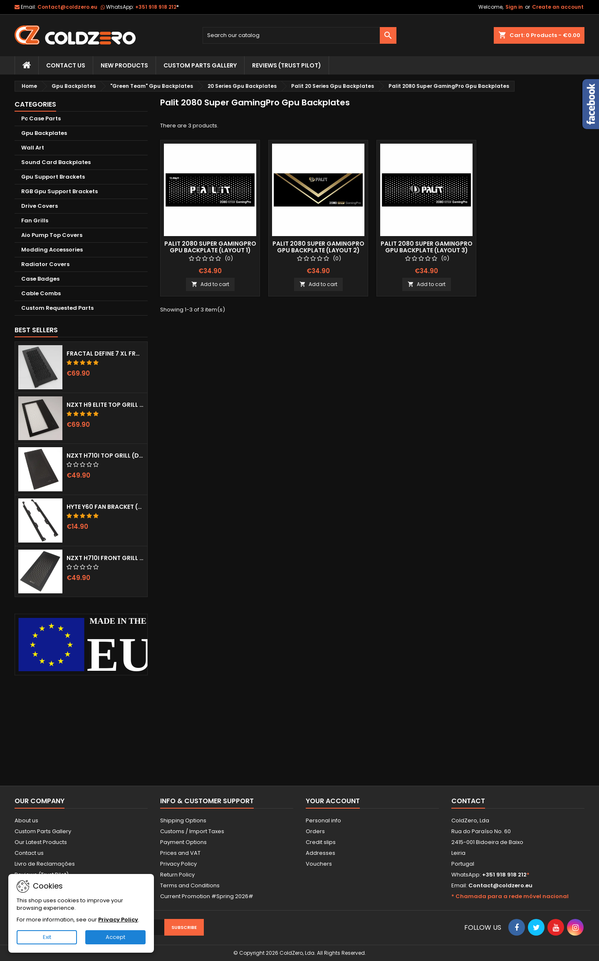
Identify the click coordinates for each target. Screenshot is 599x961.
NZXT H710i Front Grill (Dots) (105, 558)
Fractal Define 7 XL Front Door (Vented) (105, 353)
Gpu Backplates (44, 133)
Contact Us (65, 65)
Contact (468, 801)
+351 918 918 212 (157, 6)
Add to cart (210, 284)
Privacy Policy (178, 864)
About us (26, 820)
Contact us (29, 853)
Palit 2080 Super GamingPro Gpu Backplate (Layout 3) (427, 246)
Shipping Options (183, 820)
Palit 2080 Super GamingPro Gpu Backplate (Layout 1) (210, 246)
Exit (47, 937)
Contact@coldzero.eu (67, 6)
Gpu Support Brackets (53, 177)
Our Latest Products (41, 842)
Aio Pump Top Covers (51, 235)
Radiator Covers (45, 264)
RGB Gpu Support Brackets (59, 191)
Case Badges (40, 279)
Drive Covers (39, 206)
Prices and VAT (180, 853)
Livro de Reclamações (45, 864)
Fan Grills (34, 220)
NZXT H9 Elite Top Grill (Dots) (105, 404)
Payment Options (183, 842)
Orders (315, 831)
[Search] (300, 35)
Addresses (320, 853)
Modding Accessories (52, 250)
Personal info (323, 820)
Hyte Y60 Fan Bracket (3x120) (105, 506)
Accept (115, 937)
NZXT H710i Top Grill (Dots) (105, 455)
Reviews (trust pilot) (286, 65)
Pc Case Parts (41, 118)
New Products (124, 65)
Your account (333, 801)
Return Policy (177, 875)
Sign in (514, 6)
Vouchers (319, 864)
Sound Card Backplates (56, 162)
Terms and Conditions (190, 885)
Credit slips (321, 842)
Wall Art (32, 148)
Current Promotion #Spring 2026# (206, 896)
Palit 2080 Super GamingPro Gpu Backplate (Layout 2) (318, 246)
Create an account (558, 6)
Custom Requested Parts (57, 308)
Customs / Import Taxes (192, 831)
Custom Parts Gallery (200, 65)
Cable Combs (41, 293)
